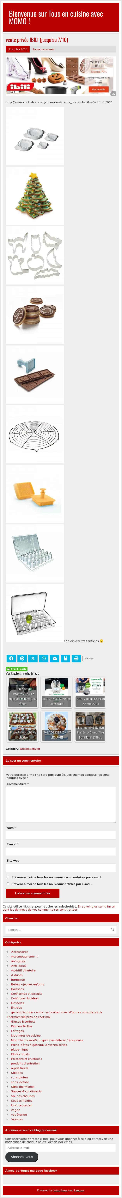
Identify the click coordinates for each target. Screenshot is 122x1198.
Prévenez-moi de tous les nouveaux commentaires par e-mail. (56, 877)
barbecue (18, 980)
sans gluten (19, 1077)
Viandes (17, 1119)
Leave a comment (44, 49)
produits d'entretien (25, 1063)
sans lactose (20, 1082)
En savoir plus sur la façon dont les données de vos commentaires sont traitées (59, 907)
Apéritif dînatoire (23, 970)
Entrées (16, 1007)
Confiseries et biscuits (26, 993)
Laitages (17, 1031)
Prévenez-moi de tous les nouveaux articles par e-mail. (51, 884)
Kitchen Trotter (21, 1026)
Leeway (79, 1190)
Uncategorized (30, 749)
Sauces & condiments (26, 1091)
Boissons (17, 989)
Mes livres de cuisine (26, 1035)
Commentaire (18, 783)
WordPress (60, 1190)
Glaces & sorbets (23, 1021)
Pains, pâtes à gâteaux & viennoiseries (39, 1045)
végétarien (19, 1114)
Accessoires (19, 952)
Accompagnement (24, 956)
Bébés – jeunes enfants (27, 984)
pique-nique (19, 1049)
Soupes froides (21, 1100)
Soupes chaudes (23, 1096)
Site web (13, 860)
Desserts (17, 1003)
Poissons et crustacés (26, 1059)
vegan (15, 1110)
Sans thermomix (22, 1087)
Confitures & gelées (25, 998)
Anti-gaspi (19, 966)
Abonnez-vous (22, 1157)
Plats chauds (20, 1054)
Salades (17, 1073)
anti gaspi (18, 961)
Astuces (17, 975)
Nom (11, 827)
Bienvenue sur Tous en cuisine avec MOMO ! (56, 17)
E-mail (12, 844)
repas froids (19, 1068)
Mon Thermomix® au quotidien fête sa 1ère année (47, 1040)
